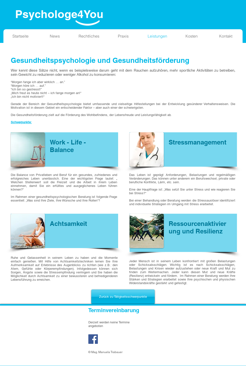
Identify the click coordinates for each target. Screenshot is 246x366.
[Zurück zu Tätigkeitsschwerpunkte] (123, 296)
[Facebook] (93, 339)
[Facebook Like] (116, 341)
